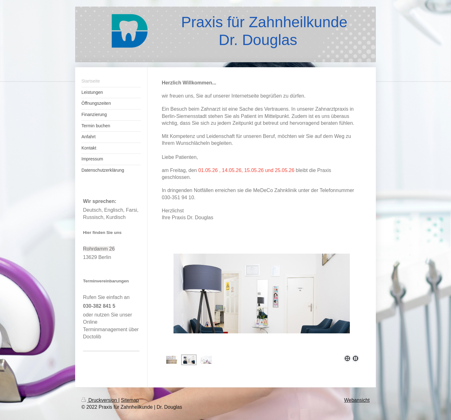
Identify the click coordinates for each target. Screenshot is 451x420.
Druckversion (99, 400)
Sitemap (130, 400)
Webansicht (357, 400)
